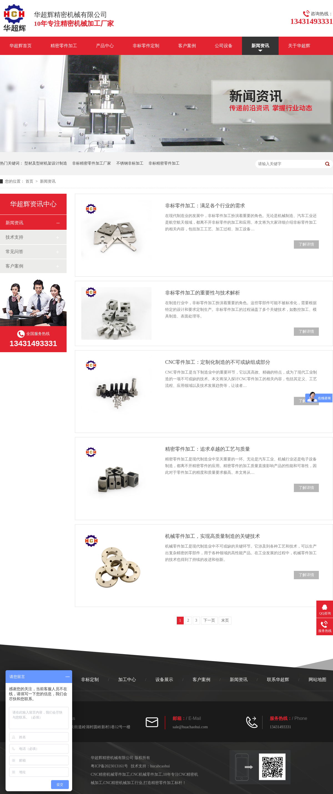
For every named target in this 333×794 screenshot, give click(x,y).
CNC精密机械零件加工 (110, 774)
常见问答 (14, 251)
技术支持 (14, 237)
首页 (30, 181)
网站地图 (317, 679)
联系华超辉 (278, 679)
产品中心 (105, 45)
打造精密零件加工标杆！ (164, 783)
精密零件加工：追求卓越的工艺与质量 (207, 449)
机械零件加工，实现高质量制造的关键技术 (212, 536)
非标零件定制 (146, 45)
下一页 (209, 620)
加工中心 (127, 679)
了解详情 (306, 244)
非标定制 (90, 679)
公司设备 (224, 45)
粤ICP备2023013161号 (109, 766)
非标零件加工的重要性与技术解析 (202, 293)
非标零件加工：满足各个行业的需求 (205, 205)
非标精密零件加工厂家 (91, 163)
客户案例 (187, 45)
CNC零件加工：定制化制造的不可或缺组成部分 (217, 362)
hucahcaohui (160, 766)
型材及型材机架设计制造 (45, 163)
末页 (225, 620)
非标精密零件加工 (164, 163)
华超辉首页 (20, 45)
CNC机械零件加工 (146, 774)
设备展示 (164, 679)
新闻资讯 (260, 45)
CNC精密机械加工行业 (123, 783)
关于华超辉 (299, 45)
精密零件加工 (64, 45)
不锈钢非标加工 (129, 163)
